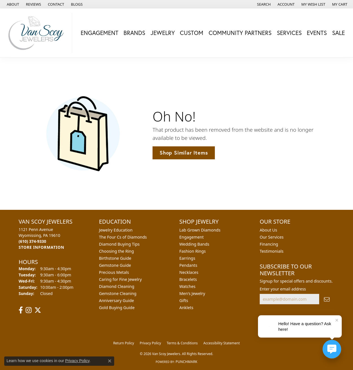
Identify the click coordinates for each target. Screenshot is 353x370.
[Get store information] (41, 247)
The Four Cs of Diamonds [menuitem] (123, 237)
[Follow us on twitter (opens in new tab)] (37, 310)
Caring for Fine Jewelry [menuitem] (120, 279)
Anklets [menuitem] (186, 307)
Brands (134, 33)
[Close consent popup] (109, 361)
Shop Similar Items (184, 152)
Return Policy (123, 343)
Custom (191, 33)
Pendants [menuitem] (188, 265)
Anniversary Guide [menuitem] (116, 300)
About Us (268, 230)
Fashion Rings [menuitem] (192, 251)
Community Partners (240, 33)
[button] (263, 4)
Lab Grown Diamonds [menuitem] (199, 230)
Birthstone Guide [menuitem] (115, 258)
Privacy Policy (150, 343)
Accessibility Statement (221, 343)
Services (289, 33)
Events (317, 33)
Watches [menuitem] (187, 286)
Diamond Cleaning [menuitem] (116, 286)
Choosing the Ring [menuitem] (116, 251)
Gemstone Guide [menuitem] (115, 265)
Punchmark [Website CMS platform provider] (186, 361)
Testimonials (271, 251)
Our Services (272, 237)
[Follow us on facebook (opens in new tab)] (21, 310)
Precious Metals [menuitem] (114, 272)
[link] (12, 4)
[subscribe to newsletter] (326, 299)
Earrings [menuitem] (187, 258)
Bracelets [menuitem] (188, 279)
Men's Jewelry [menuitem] (192, 293)
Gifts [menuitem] (183, 300)
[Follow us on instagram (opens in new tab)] (29, 310)
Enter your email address (283, 289)
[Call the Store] (32, 241)
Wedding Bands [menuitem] (194, 244)
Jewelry (163, 33)
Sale (338, 33)
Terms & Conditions (182, 343)
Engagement (99, 33)
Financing (269, 244)
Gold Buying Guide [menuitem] (116, 307)
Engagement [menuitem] (191, 237)
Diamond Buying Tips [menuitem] (119, 244)
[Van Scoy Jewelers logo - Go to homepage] (37, 33)
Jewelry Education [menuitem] (116, 230)
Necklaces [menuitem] (188, 272)
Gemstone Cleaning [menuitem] (117, 293)
